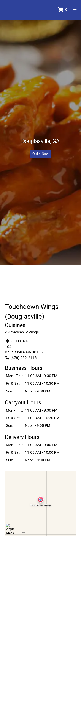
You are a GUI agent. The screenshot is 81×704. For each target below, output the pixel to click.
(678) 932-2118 (21, 358)
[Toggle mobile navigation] (74, 10)
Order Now (40, 154)
